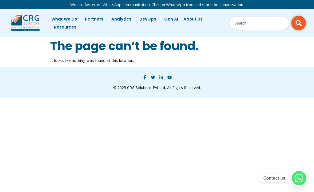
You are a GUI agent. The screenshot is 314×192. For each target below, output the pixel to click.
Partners (95, 19)
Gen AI (171, 19)
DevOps (149, 19)
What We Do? (65, 19)
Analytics (122, 19)
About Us (194, 19)
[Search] (298, 23)
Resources (66, 27)
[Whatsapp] (299, 178)
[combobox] (259, 23)
